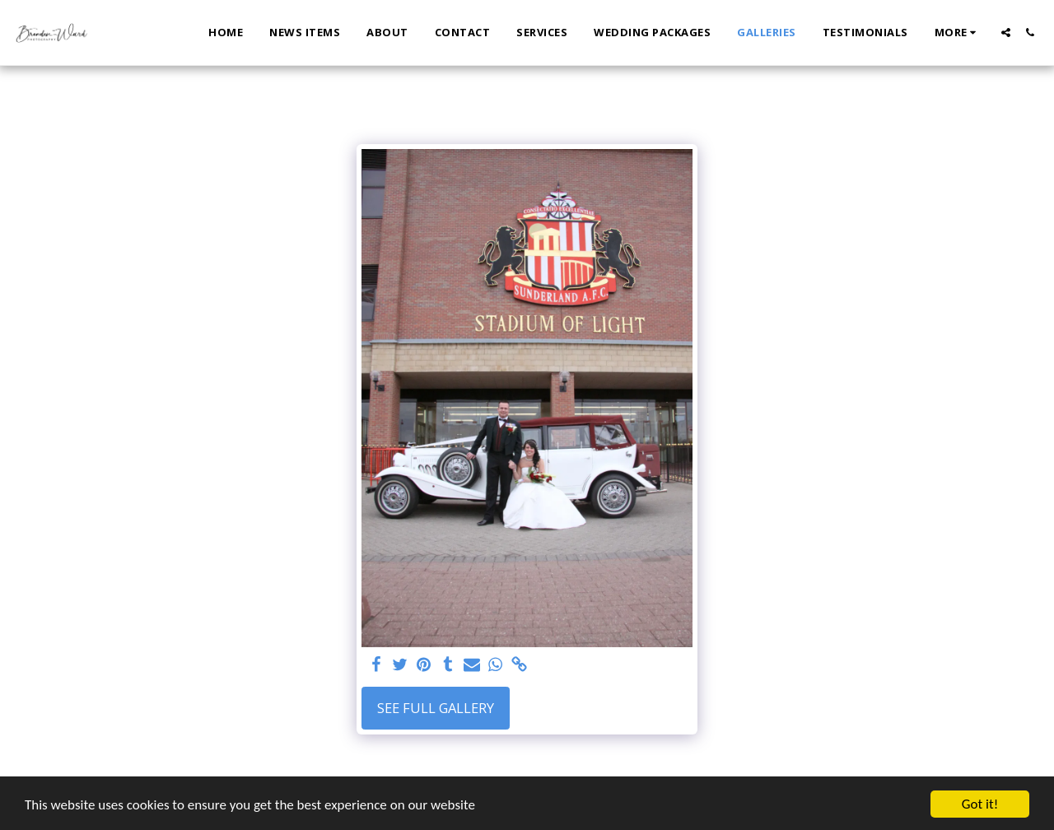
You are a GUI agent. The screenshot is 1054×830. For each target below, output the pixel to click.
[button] (1006, 32)
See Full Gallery (435, 707)
